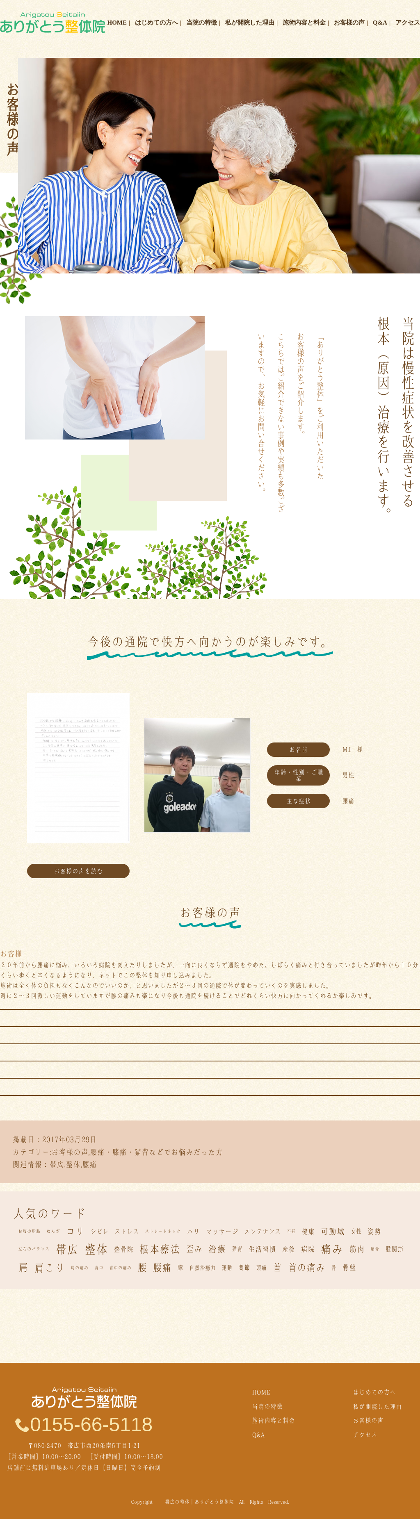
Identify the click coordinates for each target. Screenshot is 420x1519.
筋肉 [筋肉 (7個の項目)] (357, 1249)
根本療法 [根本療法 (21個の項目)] (159, 1249)
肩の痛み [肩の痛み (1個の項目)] (80, 1268)
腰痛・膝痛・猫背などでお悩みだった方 (156, 1152)
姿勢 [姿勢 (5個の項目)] (374, 1231)
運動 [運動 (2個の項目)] (226, 1268)
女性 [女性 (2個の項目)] (356, 1231)
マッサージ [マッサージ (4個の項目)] (221, 1231)
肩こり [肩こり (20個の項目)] (49, 1268)
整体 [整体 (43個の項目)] (96, 1249)
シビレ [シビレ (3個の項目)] (99, 1231)
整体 (73, 1164)
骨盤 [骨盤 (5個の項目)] (349, 1267)
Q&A (380, 22)
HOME (117, 22)
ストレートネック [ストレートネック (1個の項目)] (163, 1231)
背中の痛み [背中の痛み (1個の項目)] (120, 1268)
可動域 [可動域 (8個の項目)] (332, 1231)
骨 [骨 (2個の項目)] (333, 1268)
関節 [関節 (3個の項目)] (244, 1267)
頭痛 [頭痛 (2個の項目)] (261, 1268)
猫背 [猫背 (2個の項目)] (237, 1249)
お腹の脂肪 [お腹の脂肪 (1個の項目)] (29, 1231)
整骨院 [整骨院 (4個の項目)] (123, 1249)
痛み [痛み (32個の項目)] (331, 1249)
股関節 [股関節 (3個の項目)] (394, 1249)
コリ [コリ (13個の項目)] (75, 1231)
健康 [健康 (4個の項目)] (308, 1231)
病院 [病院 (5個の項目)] (308, 1249)
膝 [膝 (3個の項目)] (180, 1267)
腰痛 (89, 1164)
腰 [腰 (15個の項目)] (142, 1267)
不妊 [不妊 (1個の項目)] (291, 1231)
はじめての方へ (156, 22)
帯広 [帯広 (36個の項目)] (66, 1249)
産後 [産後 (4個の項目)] (288, 1249)
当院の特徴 (201, 22)
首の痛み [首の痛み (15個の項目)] (306, 1267)
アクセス (407, 22)
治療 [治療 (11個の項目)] (217, 1248)
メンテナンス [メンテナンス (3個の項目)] (262, 1231)
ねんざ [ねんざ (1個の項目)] (53, 1231)
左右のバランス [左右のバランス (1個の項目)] (34, 1249)
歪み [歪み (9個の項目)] (194, 1249)
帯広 (56, 1164)
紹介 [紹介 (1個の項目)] (374, 1249)
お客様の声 (349, 22)
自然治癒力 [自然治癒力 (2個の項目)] (202, 1268)
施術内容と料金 (304, 22)
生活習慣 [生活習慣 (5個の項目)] (262, 1249)
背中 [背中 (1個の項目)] (98, 1268)
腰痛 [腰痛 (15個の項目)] (162, 1267)
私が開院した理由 (249, 22)
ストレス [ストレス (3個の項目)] (126, 1231)
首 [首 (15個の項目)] (277, 1267)
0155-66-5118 (84, 1424)
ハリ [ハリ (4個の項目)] (193, 1231)
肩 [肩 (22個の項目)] (23, 1267)
